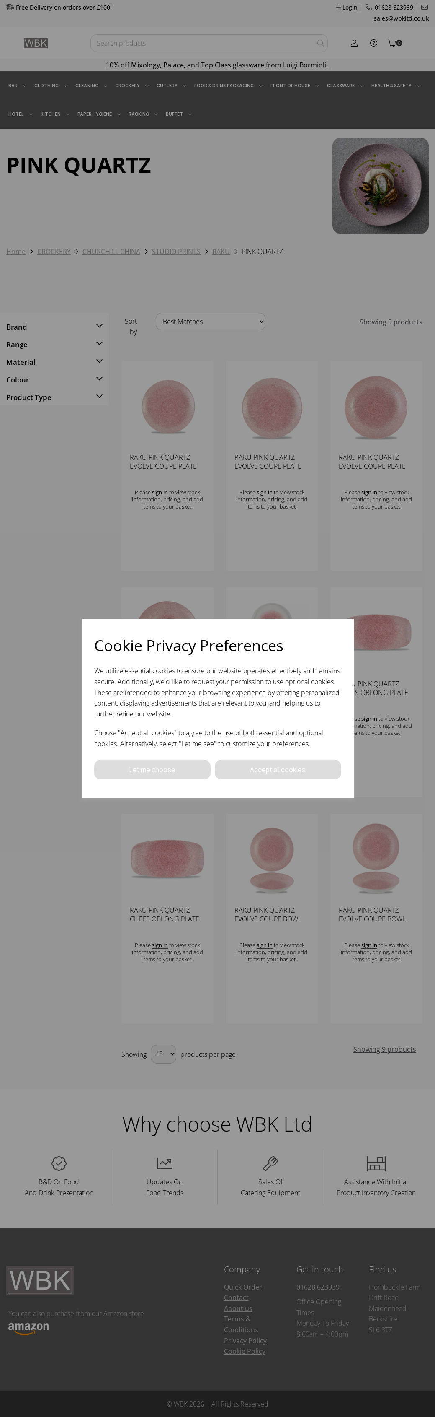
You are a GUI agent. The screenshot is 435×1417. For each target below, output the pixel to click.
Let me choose (152, 769)
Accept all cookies (278, 769)
